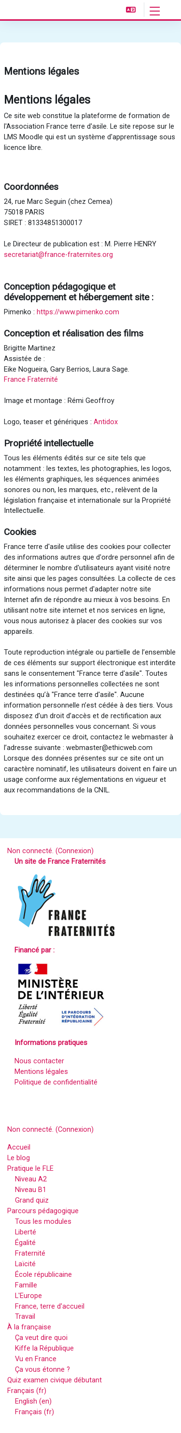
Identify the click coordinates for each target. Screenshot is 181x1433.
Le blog (18, 1157)
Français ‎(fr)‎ (26, 1390)
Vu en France (35, 1358)
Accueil (18, 1147)
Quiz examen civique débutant (54, 1380)
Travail (25, 1316)
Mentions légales (41, 1071)
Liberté (25, 1232)
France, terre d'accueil (49, 1306)
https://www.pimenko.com (78, 312)
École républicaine (43, 1274)
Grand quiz (32, 1200)
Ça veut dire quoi (41, 1337)
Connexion (74, 850)
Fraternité (30, 1253)
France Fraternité (31, 379)
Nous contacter (39, 1061)
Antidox (106, 421)
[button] (131, 9)
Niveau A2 (31, 1179)
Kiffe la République (44, 1348)
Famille (26, 1285)
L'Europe (28, 1295)
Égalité (25, 1242)
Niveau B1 (30, 1189)
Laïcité (25, 1263)
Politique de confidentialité (55, 1082)
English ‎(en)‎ (33, 1401)
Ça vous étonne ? (42, 1369)
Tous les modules (43, 1221)
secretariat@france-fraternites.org (58, 254)
